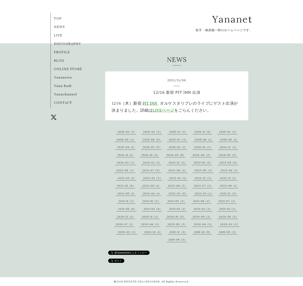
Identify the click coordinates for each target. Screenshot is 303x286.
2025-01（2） (203, 147)
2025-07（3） (178, 139)
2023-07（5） (151, 170)
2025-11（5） (203, 131)
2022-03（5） (178, 193)
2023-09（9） (228, 162)
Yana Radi (63, 86)
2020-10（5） (176, 216)
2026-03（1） (127, 131)
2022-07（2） (203, 185)
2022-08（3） (177, 185)
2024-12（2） (229, 147)
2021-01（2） (228, 208)
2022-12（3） (204, 178)
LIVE (58, 35)
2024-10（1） (150, 154)
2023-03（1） (127, 178)
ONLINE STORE (68, 69)
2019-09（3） (228, 232)
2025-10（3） (228, 131)
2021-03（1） (178, 208)
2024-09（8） (176, 154)
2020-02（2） (127, 232)
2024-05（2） (228, 154)
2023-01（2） (178, 178)
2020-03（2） (229, 224)
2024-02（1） (152, 162)
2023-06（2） (177, 170)
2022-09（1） (151, 185)
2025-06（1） (204, 139)
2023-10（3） (203, 162)
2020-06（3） (151, 224)
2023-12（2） (178, 162)
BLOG (59, 60)
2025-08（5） (152, 139)
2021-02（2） (203, 208)
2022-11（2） (229, 178)
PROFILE (62, 52)
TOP (58, 18)
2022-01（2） (204, 193)
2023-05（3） (204, 170)
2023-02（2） (152, 178)
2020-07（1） (125, 224)
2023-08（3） (125, 170)
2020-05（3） (177, 224)
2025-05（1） (229, 139)
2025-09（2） (126, 139)
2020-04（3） (203, 224)
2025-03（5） (152, 147)
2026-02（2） (152, 131)
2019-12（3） (178, 232)
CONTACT (63, 102)
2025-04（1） (126, 147)
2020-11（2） (151, 216)
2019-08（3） (177, 239)
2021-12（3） (229, 193)
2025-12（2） (178, 131)
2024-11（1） (125, 154)
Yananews (63, 77)
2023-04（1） (230, 170)
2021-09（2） (176, 201)
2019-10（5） (203, 232)
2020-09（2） (202, 216)
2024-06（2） (202, 154)
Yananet (232, 19)
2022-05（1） (126, 193)
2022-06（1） (229, 185)
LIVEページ (163, 110)
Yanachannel (65, 94)
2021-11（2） (127, 201)
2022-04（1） (152, 193)
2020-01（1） (153, 232)
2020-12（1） (126, 216)
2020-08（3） (228, 216)
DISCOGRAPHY (67, 43)
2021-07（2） (227, 201)
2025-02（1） (178, 147)
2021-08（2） (202, 201)
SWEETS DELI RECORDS (142, 281)
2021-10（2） (151, 201)
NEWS (59, 27)
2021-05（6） (127, 208)
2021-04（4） (153, 208)
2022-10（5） (126, 185)
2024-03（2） (126, 162)
